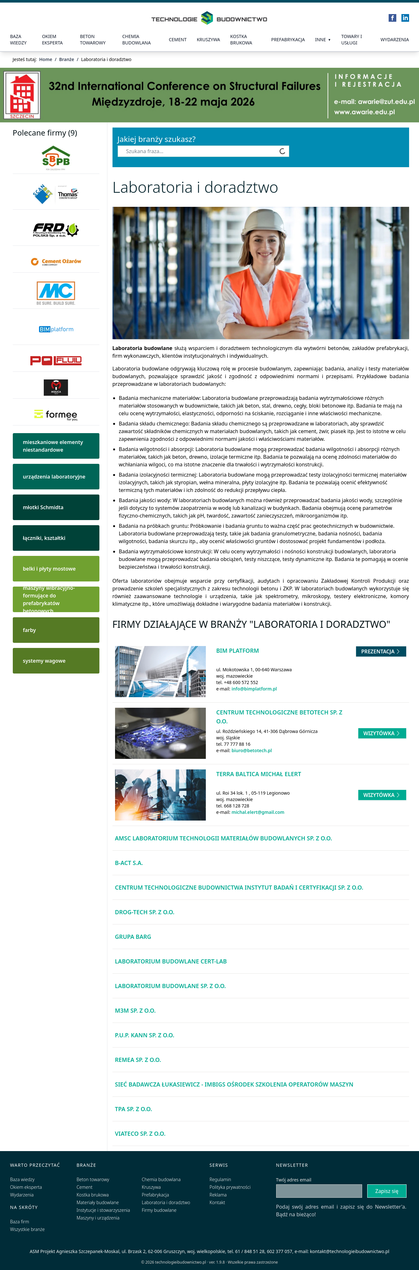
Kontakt (217, 1202)
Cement (178, 39)
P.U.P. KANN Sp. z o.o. (145, 1035)
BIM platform (237, 650)
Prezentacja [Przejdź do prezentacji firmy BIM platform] (381, 651)
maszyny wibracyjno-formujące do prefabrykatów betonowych (49, 599)
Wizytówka (382, 733)
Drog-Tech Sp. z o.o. (145, 912)
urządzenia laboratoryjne (54, 476)
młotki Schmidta (43, 507)
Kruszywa (208, 39)
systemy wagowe (44, 660)
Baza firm (19, 1222)
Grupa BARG (133, 936)
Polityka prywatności (230, 1187)
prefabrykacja (288, 39)
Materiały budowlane (98, 1202)
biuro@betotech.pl (251, 750)
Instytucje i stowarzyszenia (103, 1210)
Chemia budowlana (136, 39)
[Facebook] (392, 18)
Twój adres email (294, 1180)
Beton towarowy (92, 39)
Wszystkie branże (27, 1229)
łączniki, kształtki (44, 538)
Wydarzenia (395, 39)
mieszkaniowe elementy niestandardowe (53, 446)
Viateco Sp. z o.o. (140, 1133)
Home (45, 59)
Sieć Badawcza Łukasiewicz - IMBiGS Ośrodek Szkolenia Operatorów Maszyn (234, 1084)
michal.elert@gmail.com (257, 812)
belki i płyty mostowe (49, 568)
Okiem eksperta (52, 39)
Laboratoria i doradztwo (166, 1202)
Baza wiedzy (18, 39)
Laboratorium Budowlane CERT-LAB (171, 961)
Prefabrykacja (155, 1195)
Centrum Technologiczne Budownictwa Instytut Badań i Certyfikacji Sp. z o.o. (239, 887)
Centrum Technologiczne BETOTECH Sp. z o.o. (279, 716)
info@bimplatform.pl (254, 689)
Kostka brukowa (93, 1195)
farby (29, 630)
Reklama (218, 1195)
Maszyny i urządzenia (98, 1218)
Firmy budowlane (159, 1210)
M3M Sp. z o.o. (135, 1010)
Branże (66, 59)
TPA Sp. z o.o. (133, 1109)
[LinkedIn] (405, 18)
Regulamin (220, 1179)
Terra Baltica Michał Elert (258, 774)
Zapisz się (386, 1191)
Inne (320, 39)
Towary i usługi (351, 39)
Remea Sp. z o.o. (138, 1060)
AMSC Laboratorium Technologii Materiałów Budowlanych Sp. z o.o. (223, 838)
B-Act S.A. (129, 863)
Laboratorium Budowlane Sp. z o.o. (170, 986)
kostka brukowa (241, 39)
